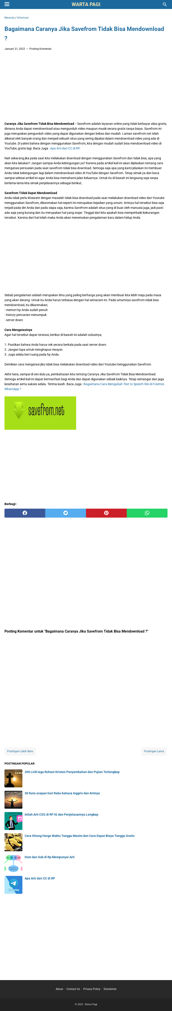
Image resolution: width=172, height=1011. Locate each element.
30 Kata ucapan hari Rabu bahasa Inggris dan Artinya (62, 793)
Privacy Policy (91, 989)
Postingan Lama (154, 751)
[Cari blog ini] (165, 4)
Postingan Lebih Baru (20, 751)
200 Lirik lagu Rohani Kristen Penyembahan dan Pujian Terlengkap (72, 772)
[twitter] (65, 513)
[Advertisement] (86, 87)
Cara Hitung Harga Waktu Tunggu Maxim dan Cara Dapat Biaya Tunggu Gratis (80, 836)
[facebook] (24, 513)
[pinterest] (106, 513)
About (59, 989)
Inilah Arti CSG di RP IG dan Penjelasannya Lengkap (61, 814)
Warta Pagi (86, 4)
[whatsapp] (147, 513)
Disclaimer (110, 989)
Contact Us (73, 989)
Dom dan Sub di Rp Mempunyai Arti (50, 857)
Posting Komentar (40, 48)
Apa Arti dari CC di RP (65, 148)
